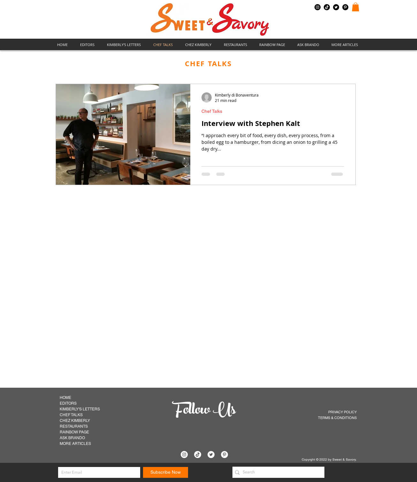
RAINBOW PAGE (74, 432)
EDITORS (68, 403)
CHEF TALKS (71, 415)
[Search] (277, 472)
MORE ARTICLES (75, 443)
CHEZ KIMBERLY (75, 420)
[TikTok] (327, 7)
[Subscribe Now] (165, 472)
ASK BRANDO (72, 438)
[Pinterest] (345, 7)
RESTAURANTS (74, 426)
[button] (355, 7)
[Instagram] (318, 7)
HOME (65, 397)
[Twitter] (336, 7)
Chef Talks (211, 111)
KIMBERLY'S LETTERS (80, 409)
